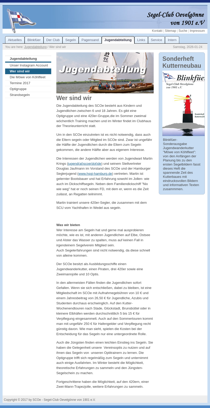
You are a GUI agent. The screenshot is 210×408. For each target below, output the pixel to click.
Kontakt (157, 31)
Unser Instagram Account (29, 65)
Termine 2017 (20, 83)
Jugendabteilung (35, 47)
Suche (182, 31)
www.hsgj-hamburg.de (95, 174)
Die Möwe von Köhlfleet (28, 77)
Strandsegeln (20, 95)
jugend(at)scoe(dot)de (84, 164)
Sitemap (170, 31)
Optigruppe (18, 89)
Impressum (197, 31)
